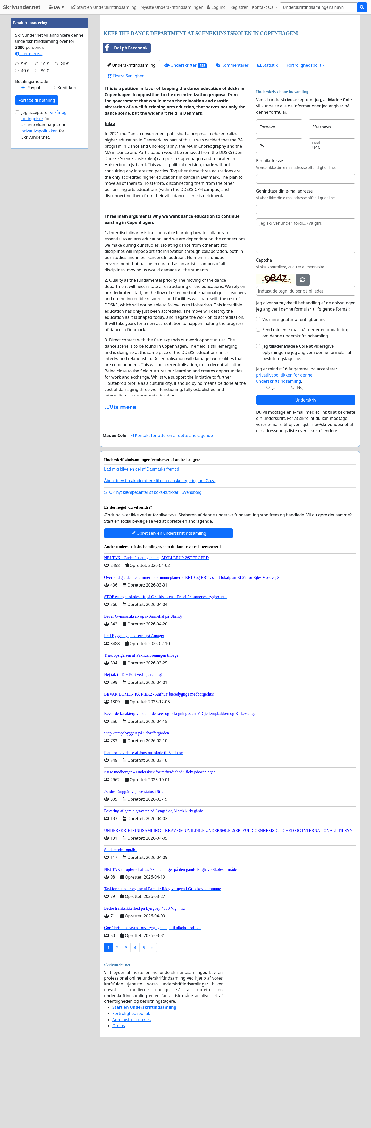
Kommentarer (232, 137)
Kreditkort (67, 242)
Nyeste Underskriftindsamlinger (172, 7)
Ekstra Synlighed (126, 148)
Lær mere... (28, 208)
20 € (65, 218)
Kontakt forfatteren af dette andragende (171, 507)
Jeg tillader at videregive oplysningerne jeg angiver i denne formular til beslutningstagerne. (306, 424)
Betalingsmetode (31, 236)
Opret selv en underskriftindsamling (168, 605)
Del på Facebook (125, 120)
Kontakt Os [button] (263, 7)
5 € (24, 218)
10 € (45, 218)
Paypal (33, 242)
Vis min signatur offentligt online (294, 391)
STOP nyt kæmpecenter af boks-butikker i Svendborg (152, 564)
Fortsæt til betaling (37, 255)
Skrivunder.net (21, 7)
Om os (118, 1098)
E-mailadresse (269, 233)
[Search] (318, 7)
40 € (25, 225)
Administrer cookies (131, 1091)
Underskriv (305, 472)
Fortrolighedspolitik (305, 137)
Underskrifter (185, 137)
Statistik (267, 137)
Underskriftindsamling (131, 137)
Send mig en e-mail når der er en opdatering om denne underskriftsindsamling (305, 405)
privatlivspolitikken (39, 285)
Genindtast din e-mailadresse (284, 263)
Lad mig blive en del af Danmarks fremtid (141, 541)
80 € (45, 225)
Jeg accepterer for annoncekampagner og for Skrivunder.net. (44, 279)
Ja (274, 459)
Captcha (264, 332)
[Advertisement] (230, 59)
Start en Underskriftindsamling (104, 7)
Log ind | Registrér (227, 7)
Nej (300, 459)
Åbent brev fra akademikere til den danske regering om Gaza (159, 553)
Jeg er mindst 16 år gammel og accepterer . (296, 447)
